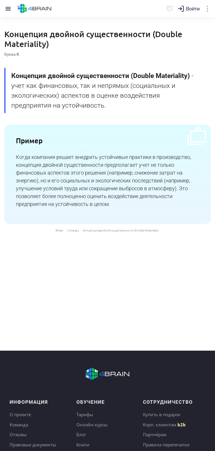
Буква (11, 54)
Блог (81, 434)
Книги (82, 445)
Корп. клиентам (164, 425)
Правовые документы (33, 445)
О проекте (20, 414)
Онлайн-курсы (92, 425)
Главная (34, 9)
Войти (193, 9)
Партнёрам (154, 434)
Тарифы (84, 414)
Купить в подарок (162, 414)
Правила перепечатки (166, 445)
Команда (19, 425)
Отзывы (18, 434)
